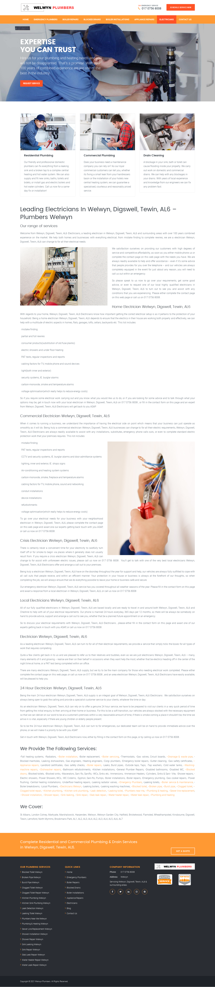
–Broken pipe (155, 786)
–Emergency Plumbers (130, 782)
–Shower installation (31, 795)
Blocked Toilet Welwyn (32, 872)
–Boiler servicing (110, 757)
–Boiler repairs (93, 766)
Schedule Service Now (180, 7)
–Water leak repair (138, 795)
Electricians (166, 19)
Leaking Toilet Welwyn (32, 913)
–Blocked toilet (139, 786)
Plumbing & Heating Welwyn (35, 923)
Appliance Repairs (144, 19)
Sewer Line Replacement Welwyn (37, 929)
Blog (69, 908)
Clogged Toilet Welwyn (32, 887)
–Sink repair (81, 795)
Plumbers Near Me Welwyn (34, 918)
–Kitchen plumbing (52, 791)
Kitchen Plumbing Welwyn (34, 898)
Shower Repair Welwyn (32, 939)
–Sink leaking (67, 795)
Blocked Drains (92, 19)
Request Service (31, 83)
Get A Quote (183, 844)
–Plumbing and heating (161, 795)
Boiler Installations (117, 19)
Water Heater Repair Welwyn (35, 960)
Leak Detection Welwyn (32, 908)
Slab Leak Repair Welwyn (33, 954)
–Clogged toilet (184, 786)
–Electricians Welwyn (70, 786)
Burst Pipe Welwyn (30, 882)
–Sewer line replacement (181, 791)
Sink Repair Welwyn (31, 949)
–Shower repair (51, 795)
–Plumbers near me (134, 791)
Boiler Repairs (71, 19)
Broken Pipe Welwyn (31, 877)
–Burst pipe (169, 786)
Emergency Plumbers (45, 19)
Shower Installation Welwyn (35, 934)
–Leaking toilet (115, 791)
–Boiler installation (67, 757)
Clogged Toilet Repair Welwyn (35, 892)
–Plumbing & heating (156, 791)
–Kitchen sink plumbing (75, 791)
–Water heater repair (117, 795)
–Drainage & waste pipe (180, 757)
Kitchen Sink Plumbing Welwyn (36, 903)
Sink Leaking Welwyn (31, 944)
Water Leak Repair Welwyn (34, 965)
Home (26, 19)
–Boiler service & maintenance (177, 782)
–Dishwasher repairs (50, 770)
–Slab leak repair (97, 795)
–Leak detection (97, 791)
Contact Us (185, 19)
